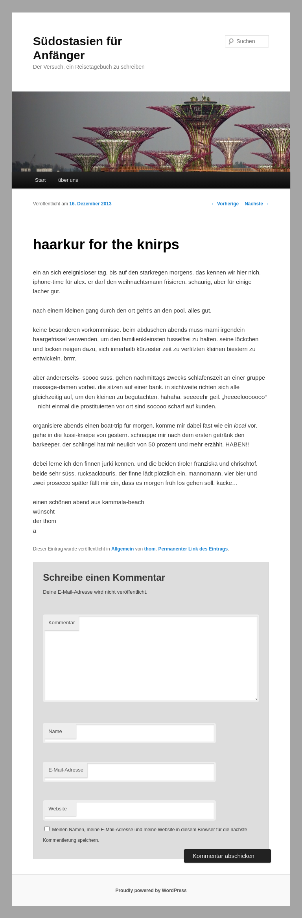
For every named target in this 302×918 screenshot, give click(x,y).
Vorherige (225, 204)
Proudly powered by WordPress (150, 890)
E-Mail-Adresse (65, 770)
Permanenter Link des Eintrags (193, 549)
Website (57, 809)
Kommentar (61, 622)
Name (55, 731)
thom (149, 549)
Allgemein (122, 549)
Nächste (257, 204)
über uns (68, 180)
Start (40, 180)
